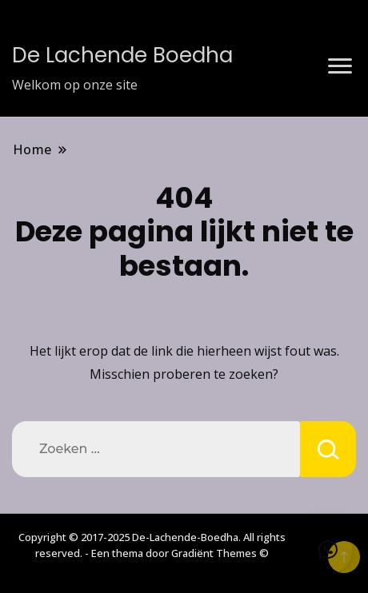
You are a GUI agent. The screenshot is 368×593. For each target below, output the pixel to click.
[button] (328, 550)
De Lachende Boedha (122, 55)
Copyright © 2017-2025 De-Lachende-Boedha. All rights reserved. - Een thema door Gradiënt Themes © (152, 545)
